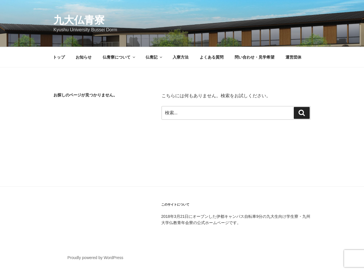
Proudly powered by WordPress (95, 257)
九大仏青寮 (79, 20)
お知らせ (84, 57)
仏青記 (154, 57)
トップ (59, 57)
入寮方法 (181, 57)
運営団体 (293, 57)
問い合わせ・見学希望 (254, 57)
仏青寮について (119, 57)
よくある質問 (212, 57)
